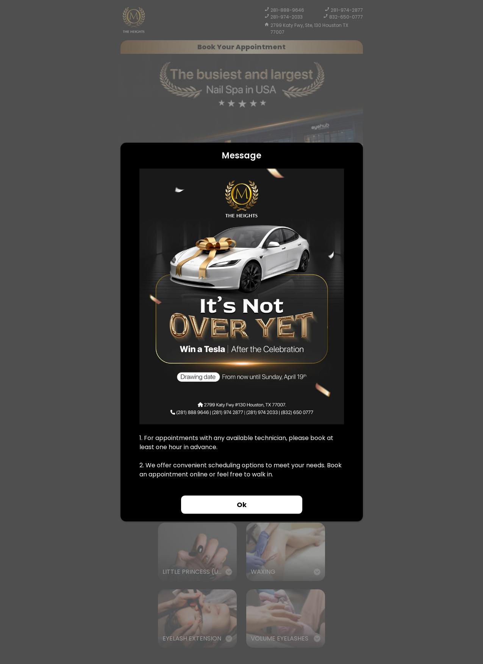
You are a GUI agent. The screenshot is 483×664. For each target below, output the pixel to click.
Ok (242, 504)
